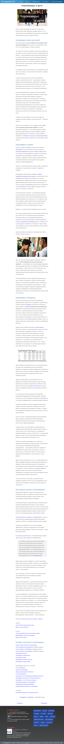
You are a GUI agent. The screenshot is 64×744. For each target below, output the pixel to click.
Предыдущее (44, 703)
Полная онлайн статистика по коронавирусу (26, 645)
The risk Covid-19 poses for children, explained (31, 618)
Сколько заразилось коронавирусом (24, 647)
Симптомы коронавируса (22, 669)
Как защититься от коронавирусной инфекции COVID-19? (29, 676)
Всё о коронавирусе (20, 667)
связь (46, 716)
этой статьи (31, 327)
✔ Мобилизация (36, 1)
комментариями (39, 327)
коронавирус (19, 149)
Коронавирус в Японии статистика (24, 659)
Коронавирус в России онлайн (23, 661)
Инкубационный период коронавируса (25, 684)
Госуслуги (51, 710)
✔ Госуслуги (46, 1)
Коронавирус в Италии (21, 653)
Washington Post (38, 555)
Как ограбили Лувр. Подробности (18, 712)
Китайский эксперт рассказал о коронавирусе (27, 686)
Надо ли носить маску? (21, 637)
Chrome (43, 722)
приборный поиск (38, 719)
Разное (36, 716)
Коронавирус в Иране (21, 657)
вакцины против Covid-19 (35, 385)
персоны (52, 716)
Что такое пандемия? (21, 673)
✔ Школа (21, 1)
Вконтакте (49, 722)
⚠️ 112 (27, 1)
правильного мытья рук (29, 135)
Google (45, 710)
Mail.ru (36, 725)
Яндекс (41, 716)
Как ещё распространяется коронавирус (25, 682)
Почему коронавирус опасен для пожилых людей (28, 633)
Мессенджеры (49, 719)
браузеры (36, 722)
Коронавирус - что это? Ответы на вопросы (26, 680)
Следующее (20, 703)
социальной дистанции (41, 135)
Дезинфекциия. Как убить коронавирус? (25, 635)
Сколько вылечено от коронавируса (24, 651)
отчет (28, 182)
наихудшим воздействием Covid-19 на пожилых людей (29, 151)
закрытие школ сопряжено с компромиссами (30, 517)
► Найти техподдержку (57, 1)
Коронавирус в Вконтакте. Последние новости (27, 692)
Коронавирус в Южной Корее (23, 655)
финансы (50, 713)
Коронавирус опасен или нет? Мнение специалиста (28, 678)
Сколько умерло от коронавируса (24, 649)
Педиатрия (28, 304)
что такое (43, 713)
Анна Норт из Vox (27, 535)
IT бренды (36, 713)
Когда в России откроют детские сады (25, 625)
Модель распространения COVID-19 (24, 671)
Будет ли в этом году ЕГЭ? (22, 627)
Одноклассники (44, 725)
